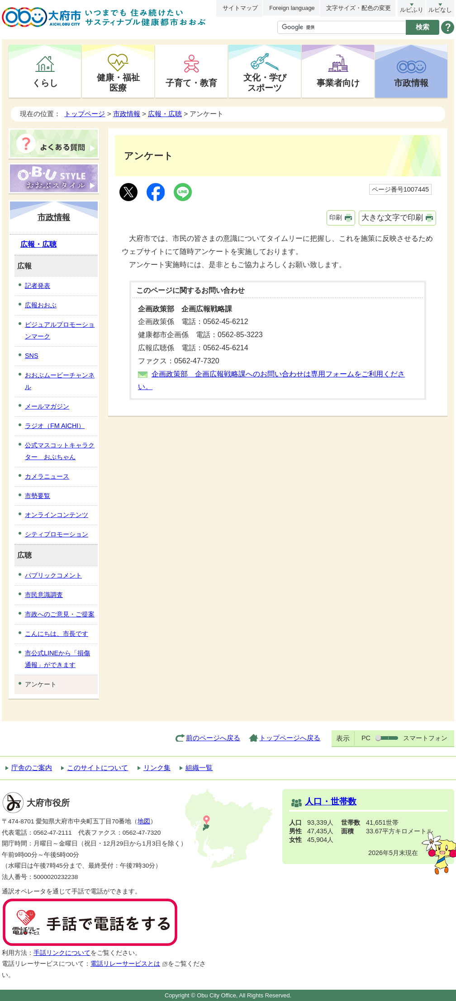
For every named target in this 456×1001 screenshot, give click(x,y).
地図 (144, 821)
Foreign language (291, 8)
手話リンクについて (61, 952)
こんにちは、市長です (56, 633)
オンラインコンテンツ (56, 514)
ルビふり (411, 9)
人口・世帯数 (330, 801)
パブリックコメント (53, 575)
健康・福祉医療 (118, 82)
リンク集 (157, 767)
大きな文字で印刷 (392, 217)
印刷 (335, 217)
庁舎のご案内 (31, 767)
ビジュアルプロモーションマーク (60, 330)
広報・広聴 (165, 113)
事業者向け (338, 83)
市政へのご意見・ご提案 (60, 614)
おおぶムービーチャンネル (60, 380)
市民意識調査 (44, 594)
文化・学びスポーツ (264, 82)
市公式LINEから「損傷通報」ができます (57, 658)
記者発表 (37, 285)
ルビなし (440, 9)
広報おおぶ (41, 305)
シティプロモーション (56, 534)
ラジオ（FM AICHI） (55, 425)
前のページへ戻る (213, 738)
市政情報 (411, 83)
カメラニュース (47, 476)
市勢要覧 (37, 495)
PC (365, 738)
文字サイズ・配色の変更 (358, 8)
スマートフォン (425, 738)
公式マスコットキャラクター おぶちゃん (60, 451)
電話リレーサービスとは (129, 963)
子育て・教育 (191, 83)
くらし (45, 83)
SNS (31, 355)
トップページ (84, 113)
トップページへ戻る (289, 738)
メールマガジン (47, 406)
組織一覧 (199, 767)
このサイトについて (97, 767)
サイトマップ (240, 8)
